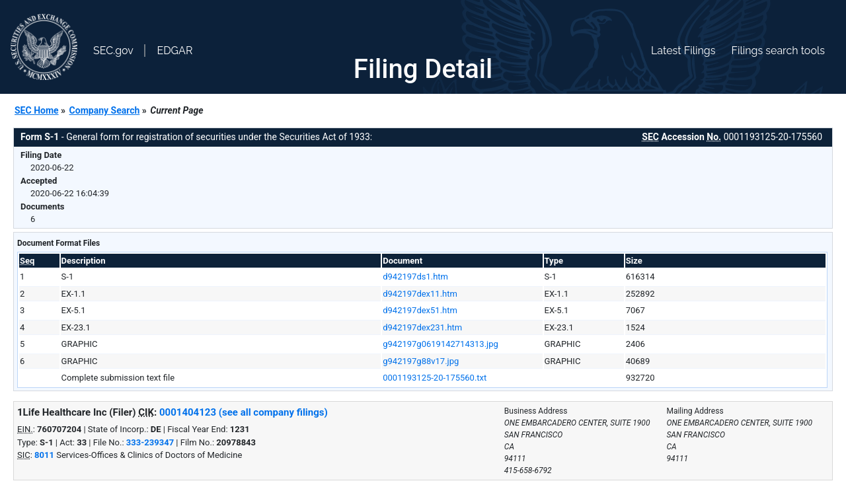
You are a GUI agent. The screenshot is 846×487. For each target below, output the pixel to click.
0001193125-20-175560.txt (434, 378)
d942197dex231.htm (422, 327)
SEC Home (37, 110)
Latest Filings (683, 50)
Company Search (104, 110)
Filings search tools (778, 50)
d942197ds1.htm (415, 276)
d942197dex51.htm (420, 310)
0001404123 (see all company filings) (243, 412)
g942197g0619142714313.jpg (440, 344)
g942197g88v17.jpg (421, 361)
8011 (44, 455)
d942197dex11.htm (420, 294)
